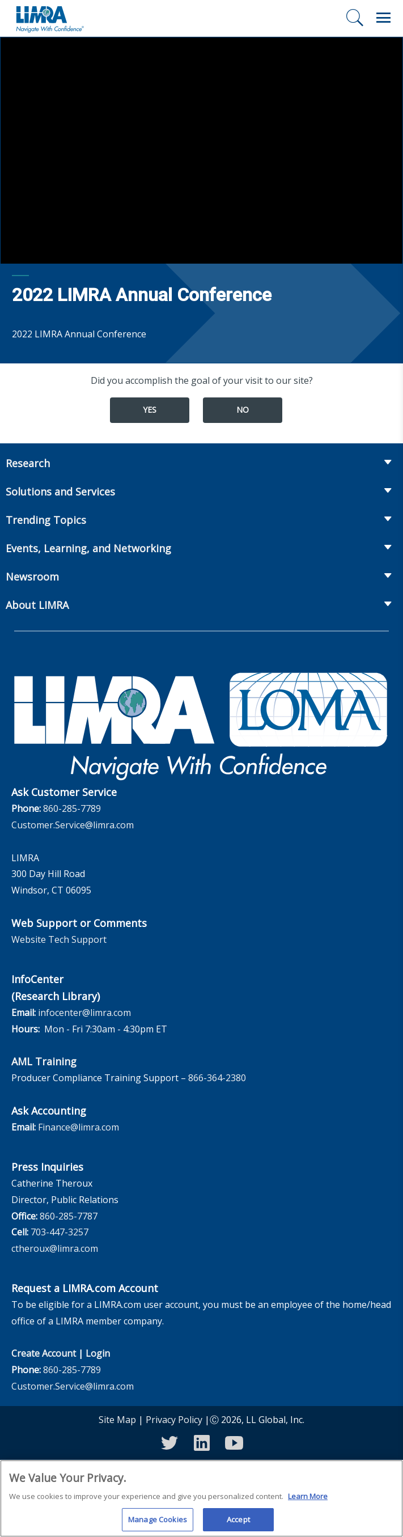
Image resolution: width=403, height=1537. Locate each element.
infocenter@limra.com (84, 1012)
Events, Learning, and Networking (88, 548)
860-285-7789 (72, 808)
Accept (238, 1524)
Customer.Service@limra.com (72, 825)
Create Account (43, 1353)
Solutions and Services (60, 491)
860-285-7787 (68, 1216)
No (242, 409)
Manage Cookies (157, 1524)
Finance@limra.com (78, 1127)
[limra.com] (49, 18)
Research (28, 463)
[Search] (355, 17)
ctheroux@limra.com (54, 1248)
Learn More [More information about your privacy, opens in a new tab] (308, 1501)
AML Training (44, 1061)
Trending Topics (46, 520)
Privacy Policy (174, 1419)
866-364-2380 (217, 1078)
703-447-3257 (59, 1232)
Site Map (117, 1419)
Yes (149, 409)
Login (98, 1353)
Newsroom (32, 576)
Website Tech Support (59, 939)
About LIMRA (37, 605)
